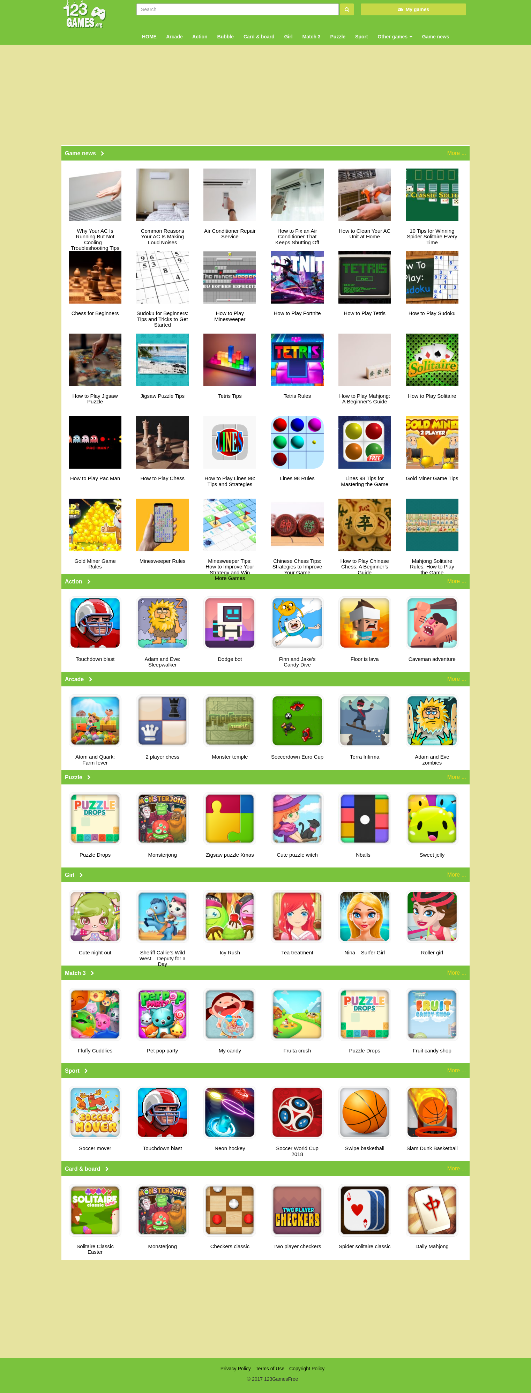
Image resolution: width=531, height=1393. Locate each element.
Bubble (225, 31)
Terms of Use (270, 1368)
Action (199, 31)
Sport (361, 31)
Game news (435, 31)
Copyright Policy (306, 1368)
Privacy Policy (235, 1368)
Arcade (174, 31)
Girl (288, 31)
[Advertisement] (265, 1309)
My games (413, 9)
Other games (394, 31)
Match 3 (311, 31)
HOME (149, 31)
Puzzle (337, 31)
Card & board (258, 31)
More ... (456, 153)
